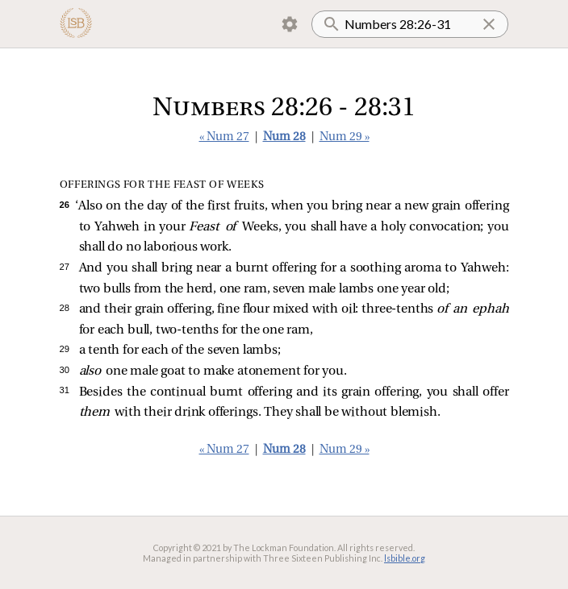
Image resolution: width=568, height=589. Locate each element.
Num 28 (284, 137)
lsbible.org (404, 558)
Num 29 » (345, 137)
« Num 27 (224, 137)
